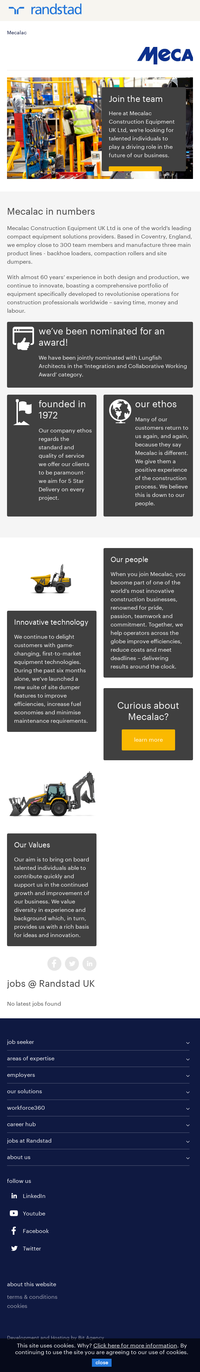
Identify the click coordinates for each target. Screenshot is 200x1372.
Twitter (72, 964)
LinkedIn (89, 964)
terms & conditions (32, 1296)
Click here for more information (135, 1345)
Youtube (14, 1213)
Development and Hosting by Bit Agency (55, 1337)
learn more (148, 739)
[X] (102, 1363)
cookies (17, 1305)
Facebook (54, 964)
